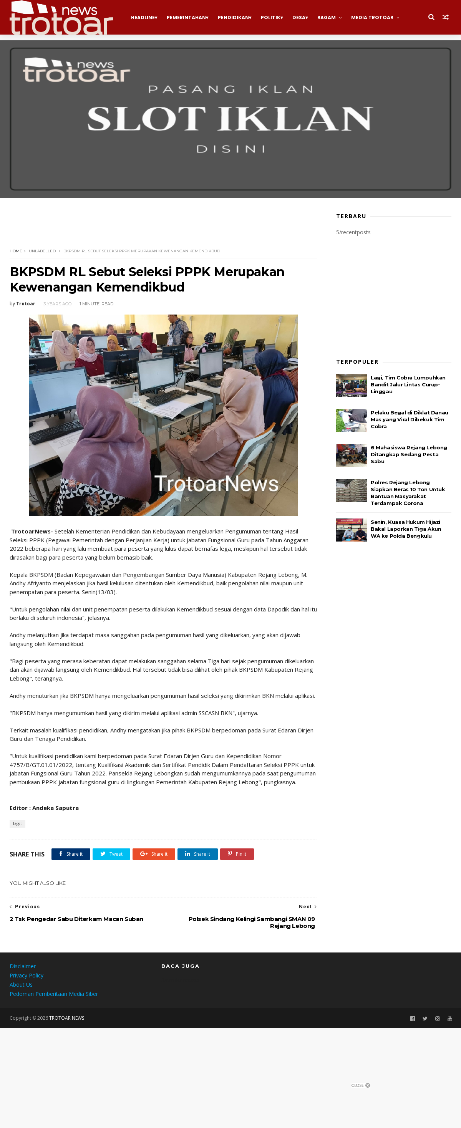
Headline (143, 17)
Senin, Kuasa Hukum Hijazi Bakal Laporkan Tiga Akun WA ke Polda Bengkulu (406, 529)
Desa (298, 17)
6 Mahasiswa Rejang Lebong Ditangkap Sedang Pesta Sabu (409, 454)
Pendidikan (233, 17)
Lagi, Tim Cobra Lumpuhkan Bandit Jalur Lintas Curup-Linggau (408, 384)
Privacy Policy (26, 975)
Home (16, 250)
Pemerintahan (186, 17)
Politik (270, 17)
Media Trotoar (372, 17)
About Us (21, 984)
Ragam (326, 17)
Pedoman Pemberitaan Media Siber (54, 993)
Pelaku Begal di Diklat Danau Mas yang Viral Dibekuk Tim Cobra (409, 419)
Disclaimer (23, 966)
